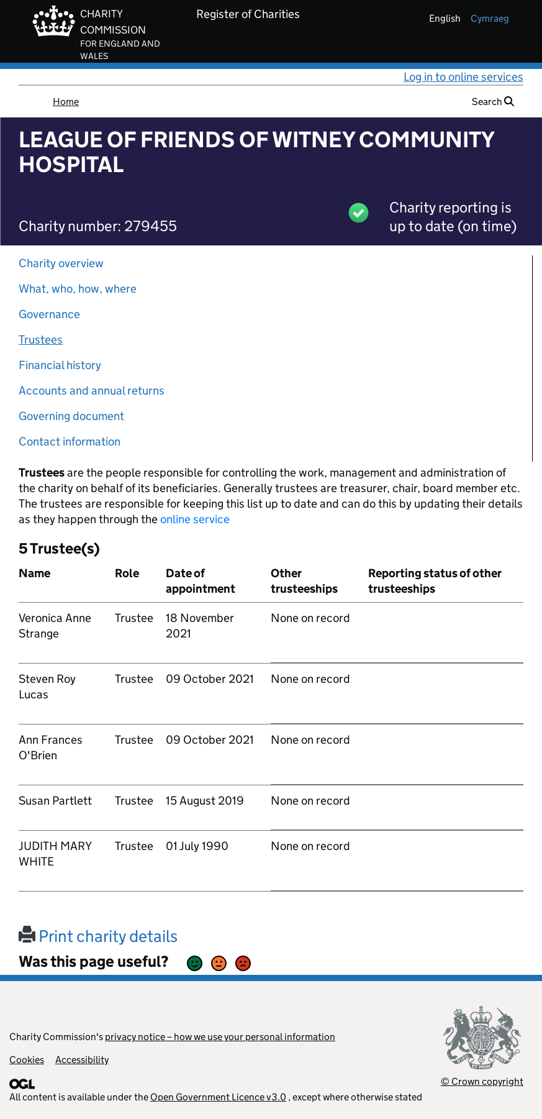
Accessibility (82, 1060)
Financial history (60, 365)
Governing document (71, 416)
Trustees (41, 339)
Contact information (69, 441)
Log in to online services (463, 77)
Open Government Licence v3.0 (218, 1097)
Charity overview (61, 263)
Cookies (26, 1060)
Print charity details (98, 936)
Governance (49, 314)
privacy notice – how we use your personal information (220, 1037)
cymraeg (490, 18)
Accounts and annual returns (92, 390)
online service (195, 519)
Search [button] (493, 101)
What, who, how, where (78, 288)
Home (66, 101)
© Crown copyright (482, 1081)
